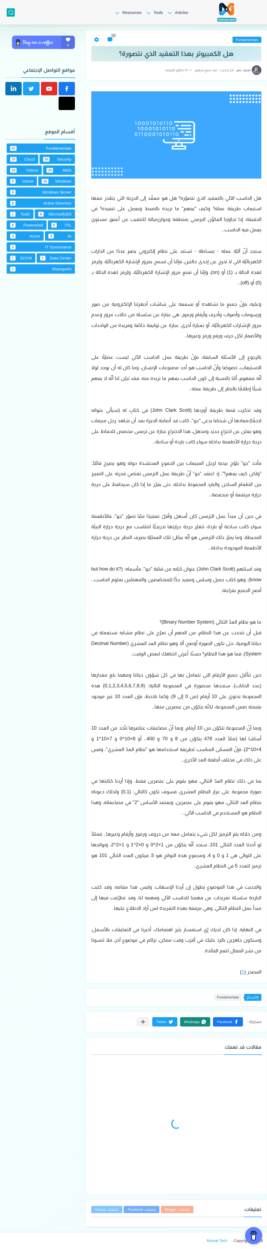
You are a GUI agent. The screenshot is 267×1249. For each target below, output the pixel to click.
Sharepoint (40, 269)
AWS (59, 170)
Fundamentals (247, 40)
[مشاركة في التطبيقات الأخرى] (143, 1022)
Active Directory (40, 203)
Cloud (22, 159)
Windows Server (40, 192)
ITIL (61, 225)
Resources (132, 12)
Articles (181, 12)
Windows (56, 181)
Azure (25, 236)
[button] (228, 1022)
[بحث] (11, 12)
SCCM (21, 258)
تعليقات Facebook (141, 1210)
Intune (21, 181)
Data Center (55, 258)
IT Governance (40, 247)
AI (60, 236)
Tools (158, 12)
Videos (24, 170)
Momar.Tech (217, 1241)
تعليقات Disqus (106, 1210)
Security (57, 159)
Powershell (26, 225)
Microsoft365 (54, 214)
